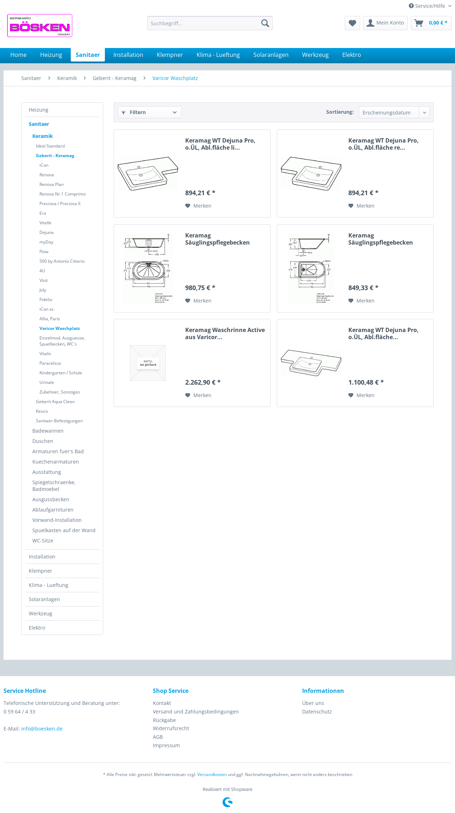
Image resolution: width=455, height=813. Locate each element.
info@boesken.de (42, 728)
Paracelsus (50, 363)
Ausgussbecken (50, 499)
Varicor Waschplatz (59, 328)
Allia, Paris (49, 319)
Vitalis (45, 354)
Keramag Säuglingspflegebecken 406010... (380, 239)
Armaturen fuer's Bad (58, 451)
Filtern (134, 112)
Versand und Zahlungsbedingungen (196, 711)
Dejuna (46, 232)
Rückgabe (164, 720)
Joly (42, 290)
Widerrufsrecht (171, 728)
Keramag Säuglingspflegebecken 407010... (217, 239)
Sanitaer (39, 124)
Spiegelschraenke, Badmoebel (54, 485)
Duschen (42, 441)
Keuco (42, 411)
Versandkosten (212, 774)
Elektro (37, 627)
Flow (43, 251)
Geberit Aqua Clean (55, 402)
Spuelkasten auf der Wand (64, 530)
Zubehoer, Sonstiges (59, 392)
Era (42, 213)
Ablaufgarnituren (53, 509)
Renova (46, 175)
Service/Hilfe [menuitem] (427, 5)
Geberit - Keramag (55, 156)
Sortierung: (340, 111)
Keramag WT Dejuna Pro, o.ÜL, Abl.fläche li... (220, 144)
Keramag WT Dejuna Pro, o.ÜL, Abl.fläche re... (383, 144)
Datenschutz (317, 711)
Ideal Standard (50, 146)
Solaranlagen (44, 599)
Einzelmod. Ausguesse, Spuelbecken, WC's (62, 341)
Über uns (313, 703)
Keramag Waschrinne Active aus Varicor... (225, 333)
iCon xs (46, 309)
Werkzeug (40, 613)
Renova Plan (51, 184)
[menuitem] (210, 23)
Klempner (40, 570)
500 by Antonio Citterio (62, 261)
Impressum (166, 745)
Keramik (42, 136)
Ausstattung (46, 472)
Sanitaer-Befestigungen (59, 421)
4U (42, 271)
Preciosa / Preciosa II (59, 203)
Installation (42, 556)
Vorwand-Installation (57, 520)
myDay (46, 242)
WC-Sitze (42, 540)
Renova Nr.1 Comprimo (62, 194)
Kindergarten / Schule (60, 373)
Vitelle (45, 223)
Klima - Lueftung (48, 585)
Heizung (38, 109)
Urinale (46, 382)
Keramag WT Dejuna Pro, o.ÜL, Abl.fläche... (383, 333)
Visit (43, 280)
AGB (158, 736)
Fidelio (45, 299)
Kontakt (162, 703)
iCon (43, 165)
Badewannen (48, 430)
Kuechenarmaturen (55, 461)
